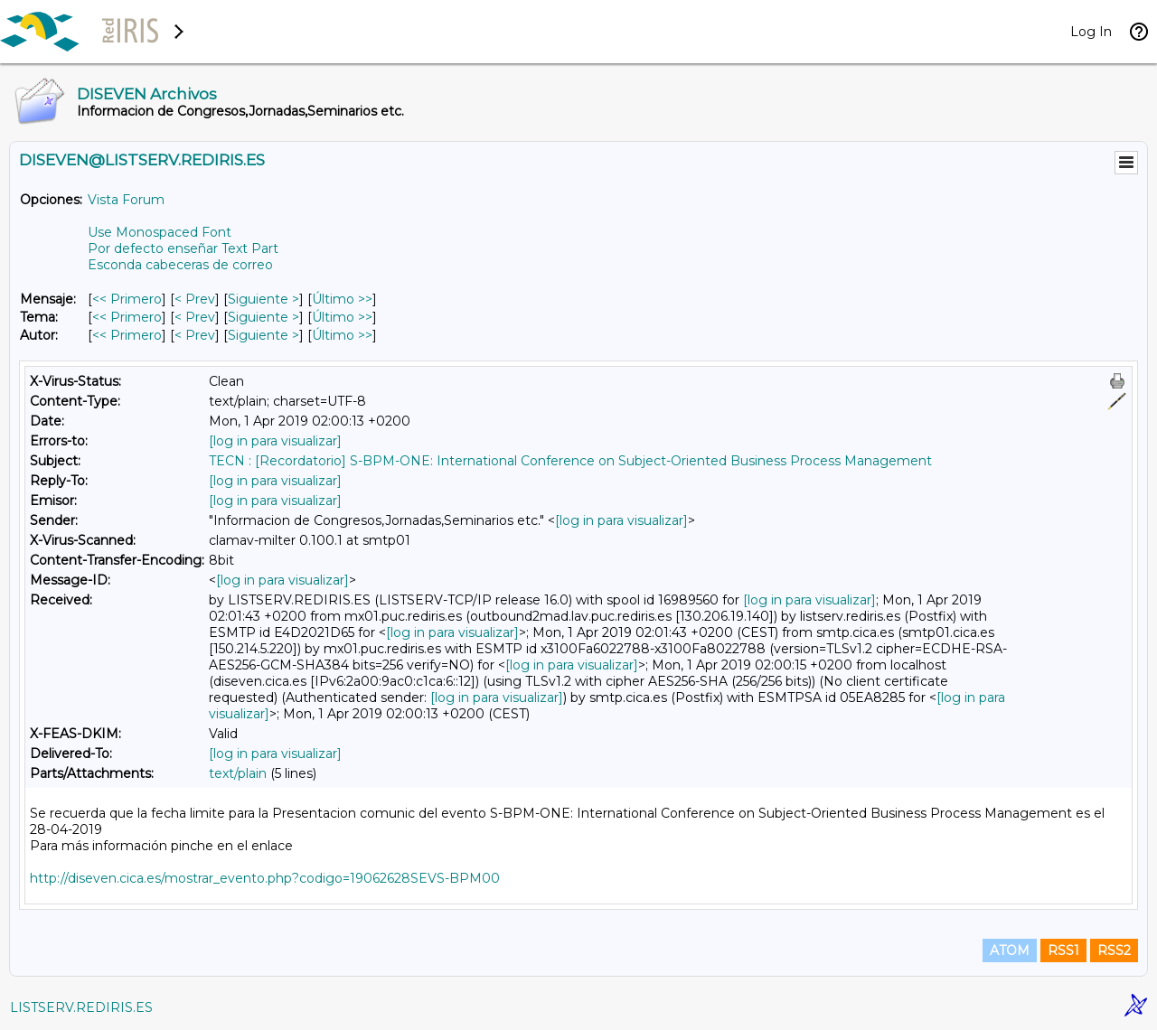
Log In (1091, 31)
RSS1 (1063, 950)
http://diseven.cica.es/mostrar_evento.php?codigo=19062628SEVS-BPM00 (265, 878)
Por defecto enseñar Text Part (183, 248)
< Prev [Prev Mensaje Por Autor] (194, 335)
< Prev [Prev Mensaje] (194, 299)
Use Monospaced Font (159, 232)
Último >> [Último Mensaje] (342, 299)
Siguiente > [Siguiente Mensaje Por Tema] (263, 317)
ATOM (1010, 950)
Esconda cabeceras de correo (180, 265)
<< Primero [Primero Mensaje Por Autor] (127, 335)
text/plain (238, 773)
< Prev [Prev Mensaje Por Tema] (194, 317)
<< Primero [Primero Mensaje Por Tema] (127, 317)
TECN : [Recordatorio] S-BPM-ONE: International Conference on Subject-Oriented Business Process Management (570, 461)
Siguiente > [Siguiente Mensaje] (263, 299)
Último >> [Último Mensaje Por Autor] (342, 335)
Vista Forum (126, 200)
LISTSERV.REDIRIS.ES (81, 1007)
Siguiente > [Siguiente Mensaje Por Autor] (263, 335)
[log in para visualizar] (275, 441)
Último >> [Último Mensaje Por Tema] (342, 317)
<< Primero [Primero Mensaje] (127, 299)
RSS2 (1114, 950)
